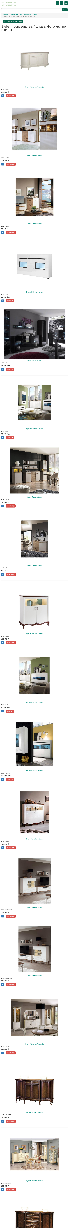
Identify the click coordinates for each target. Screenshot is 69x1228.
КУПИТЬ (10, 301)
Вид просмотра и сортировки (13, 21)
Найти (64, 10)
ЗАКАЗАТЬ (10, 96)
